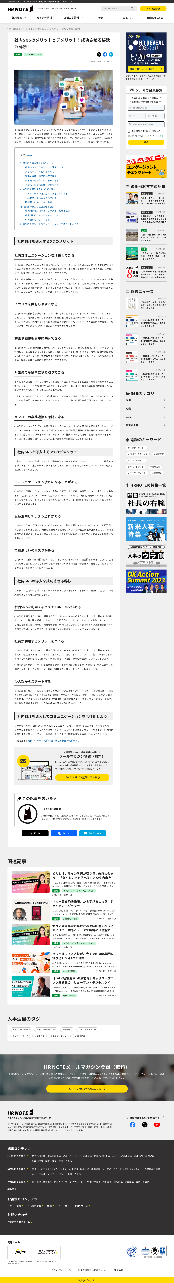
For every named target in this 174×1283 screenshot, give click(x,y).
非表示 (29, 155)
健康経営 (68, 1029)
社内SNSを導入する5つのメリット (37, 163)
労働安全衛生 (94, 1181)
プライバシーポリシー (62, 1270)
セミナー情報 (14, 1206)
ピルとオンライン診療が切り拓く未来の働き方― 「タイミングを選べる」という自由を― (83, 875)
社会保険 (36, 1181)
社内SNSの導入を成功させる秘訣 (37, 206)
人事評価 (73, 1168)
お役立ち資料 (34, 1206)
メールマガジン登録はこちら (81, 777)
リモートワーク (21, 1036)
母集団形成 (37, 1161)
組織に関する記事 (16, 1168)
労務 (128, 416)
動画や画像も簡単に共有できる (41, 176)
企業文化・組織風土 (90, 1168)
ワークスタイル (110, 1168)
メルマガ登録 (153, 8)
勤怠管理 (58, 1181)
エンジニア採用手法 (122, 1155)
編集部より (132, 425)
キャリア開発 (38, 1174)
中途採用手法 (54, 1155)
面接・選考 (51, 1161)
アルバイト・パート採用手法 (77, 1155)
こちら (160, 135)
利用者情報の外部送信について (93, 1270)
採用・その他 (65, 1161)
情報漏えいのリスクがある (38, 202)
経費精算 (129, 1181)
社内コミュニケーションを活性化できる (45, 167)
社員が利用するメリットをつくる (42, 215)
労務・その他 (142, 1181)
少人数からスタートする (37, 219)
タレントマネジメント (131, 1168)
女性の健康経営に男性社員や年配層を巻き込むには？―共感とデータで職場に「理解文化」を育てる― (83, 928)
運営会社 (118, 1270)
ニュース (128, 17)
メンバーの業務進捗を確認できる (42, 184)
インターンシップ (22, 1029)
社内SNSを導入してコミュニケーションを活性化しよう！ (49, 224)
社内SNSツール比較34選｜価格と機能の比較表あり (54, 740)
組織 (128, 408)
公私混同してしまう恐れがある (41, 197)
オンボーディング (88, 1029)
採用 (128, 400)
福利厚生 (107, 1181)
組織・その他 (74, 1174)
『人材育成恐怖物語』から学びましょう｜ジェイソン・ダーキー (83, 903)
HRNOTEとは (155, 17)
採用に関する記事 (16, 1155)
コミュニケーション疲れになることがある (46, 193)
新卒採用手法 (38, 1155)
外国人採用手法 (102, 1155)
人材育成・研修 (152, 1168)
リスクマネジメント (75, 1181)
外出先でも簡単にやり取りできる (42, 180)
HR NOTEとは (81, 1206)
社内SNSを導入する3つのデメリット (39, 189)
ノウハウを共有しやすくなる (39, 171)
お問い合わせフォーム (18, 1221)
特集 (100, 17)
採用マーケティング (47, 1029)
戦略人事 (40, 1036)
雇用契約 (81, 1036)
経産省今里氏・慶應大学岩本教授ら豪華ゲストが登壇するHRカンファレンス (145, 77)
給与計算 (118, 1181)
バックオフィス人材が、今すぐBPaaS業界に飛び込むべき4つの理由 (83, 956)
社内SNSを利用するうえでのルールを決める (47, 211)
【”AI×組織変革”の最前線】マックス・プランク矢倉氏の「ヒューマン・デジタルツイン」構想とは (83, 980)
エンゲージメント (61, 1036)
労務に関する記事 (16, 1181)
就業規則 (47, 1181)
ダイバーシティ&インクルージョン (49, 1168)
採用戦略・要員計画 (144, 1155)
